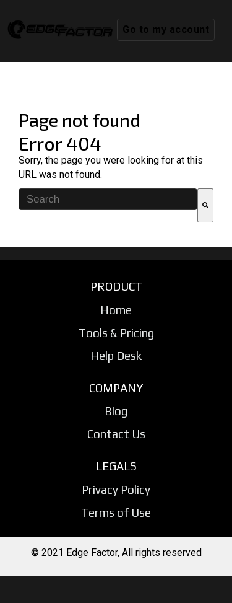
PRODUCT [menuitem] (116, 286)
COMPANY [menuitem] (116, 388)
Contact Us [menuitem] (116, 434)
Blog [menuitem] (116, 411)
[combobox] (108, 199)
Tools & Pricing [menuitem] (116, 333)
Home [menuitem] (116, 310)
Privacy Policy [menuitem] (116, 489)
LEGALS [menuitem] (116, 466)
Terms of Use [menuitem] (116, 512)
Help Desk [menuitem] (116, 356)
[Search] (205, 205)
